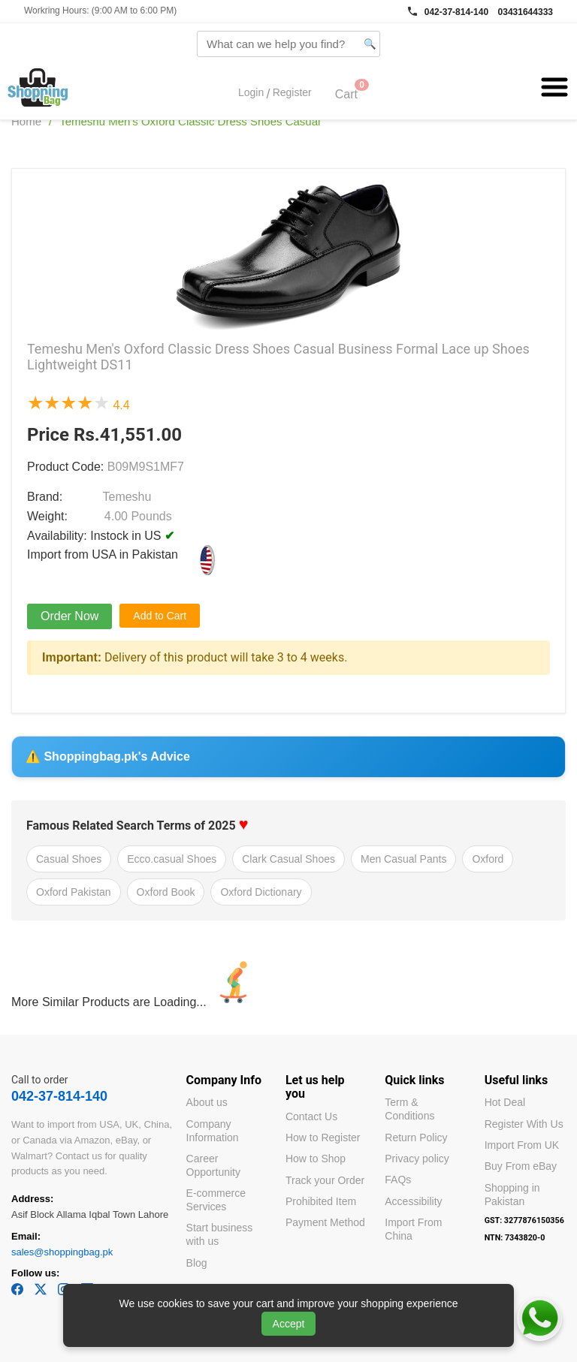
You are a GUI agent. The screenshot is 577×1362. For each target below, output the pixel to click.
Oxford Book (166, 892)
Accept (289, 1324)
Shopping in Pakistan (512, 1194)
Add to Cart (159, 616)
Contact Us (311, 1116)
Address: (32, 1198)
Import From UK (522, 1145)
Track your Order (324, 1180)
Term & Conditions (409, 1109)
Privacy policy (417, 1159)
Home (26, 121)
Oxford (487, 859)
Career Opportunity (213, 1165)
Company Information (212, 1131)
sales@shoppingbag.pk (62, 1252)
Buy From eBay (521, 1166)
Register (292, 92)
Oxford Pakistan (73, 892)
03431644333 (525, 12)
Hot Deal (505, 1102)
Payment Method (325, 1222)
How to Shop (315, 1159)
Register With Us (524, 1124)
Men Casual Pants (403, 859)
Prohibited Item (320, 1201)
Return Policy (416, 1137)
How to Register (323, 1137)
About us (207, 1102)
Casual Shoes (68, 859)
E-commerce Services (216, 1200)
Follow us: (35, 1273)
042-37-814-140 (456, 12)
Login (251, 92)
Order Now (69, 616)
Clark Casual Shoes (288, 859)
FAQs (398, 1180)
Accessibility (413, 1201)
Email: (26, 1236)
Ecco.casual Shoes (171, 859)
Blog (196, 1263)
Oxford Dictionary (260, 892)
